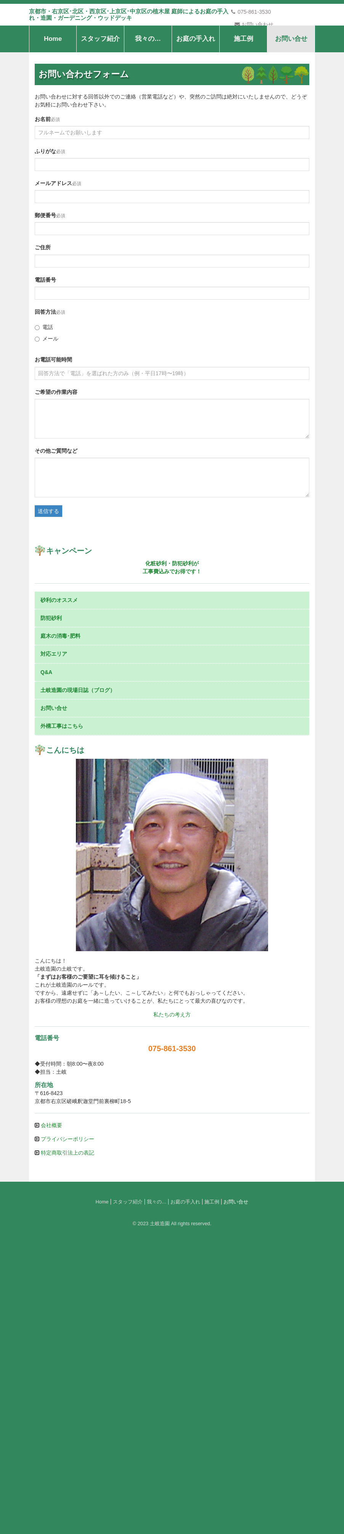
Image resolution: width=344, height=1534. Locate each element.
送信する (48, 556)
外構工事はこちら (61, 1014)
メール (46, 384)
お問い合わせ (254, 24)
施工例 (243, 83)
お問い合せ (291, 83)
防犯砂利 (51, 906)
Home (53, 83)
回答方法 (45, 357)
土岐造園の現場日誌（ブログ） (77, 978)
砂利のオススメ (59, 888)
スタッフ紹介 (100, 83)
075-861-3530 (251, 12)
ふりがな (45, 196)
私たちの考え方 (172, 1302)
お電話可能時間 (53, 405)
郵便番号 (45, 260)
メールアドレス (53, 228)
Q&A (46, 960)
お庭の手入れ (195, 83)
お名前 (43, 164)
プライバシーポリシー (66, 1427)
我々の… (148, 83)
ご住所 (43, 292)
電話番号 (45, 324)
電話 (44, 372)
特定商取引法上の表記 (66, 1440)
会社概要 (50, 1413)
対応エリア (53, 942)
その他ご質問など (56, 495)
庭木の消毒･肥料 (60, 924)
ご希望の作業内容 (56, 437)
